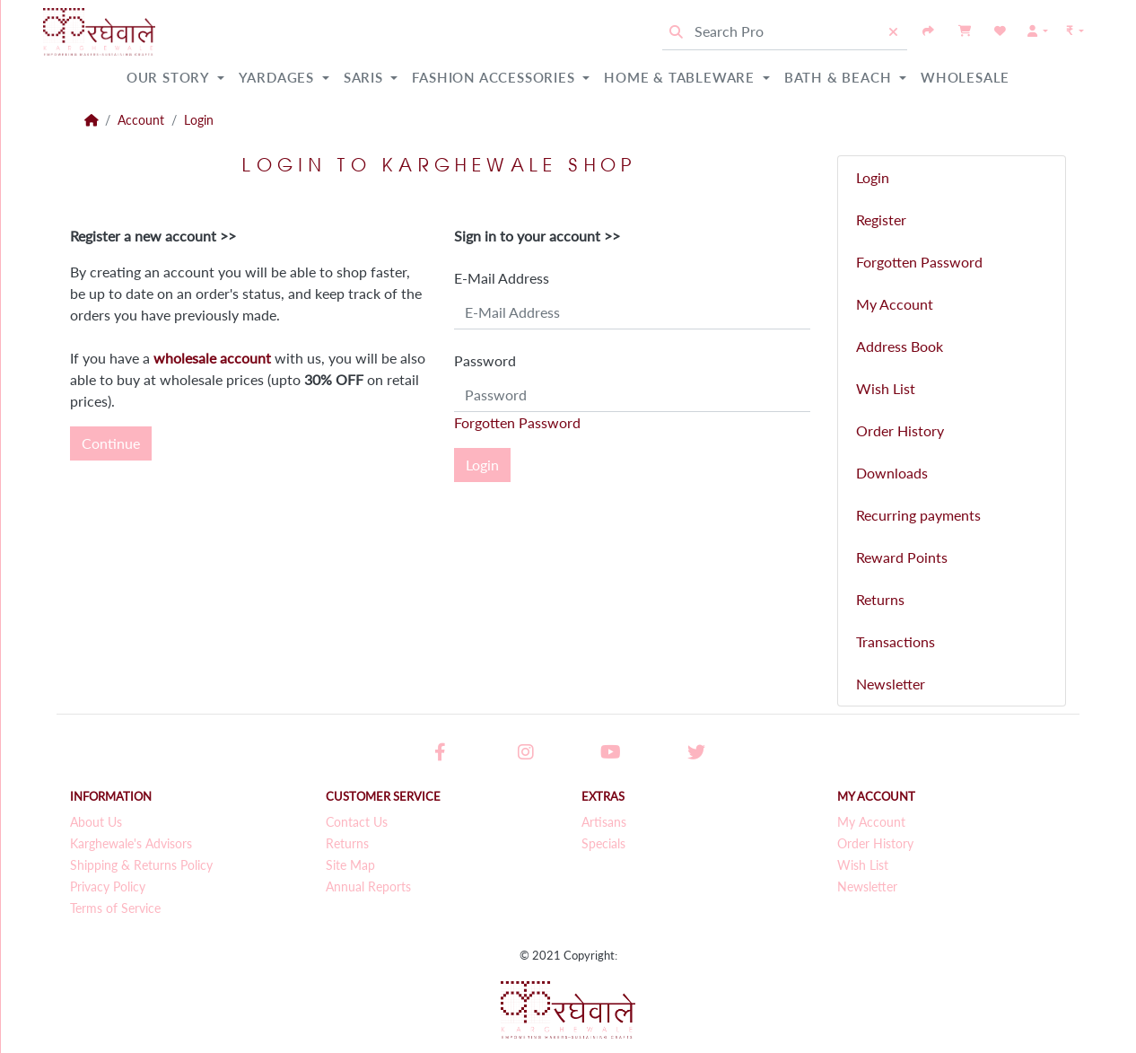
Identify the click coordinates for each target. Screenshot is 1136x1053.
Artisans (603, 822)
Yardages (279, 77)
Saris (366, 77)
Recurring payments (918, 514)
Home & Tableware (681, 77)
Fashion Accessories (495, 77)
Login (199, 120)
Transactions (895, 641)
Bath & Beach (840, 77)
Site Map (350, 865)
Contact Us (357, 822)
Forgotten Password (517, 422)
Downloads (892, 472)
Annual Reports (368, 887)
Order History (900, 430)
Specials (603, 844)
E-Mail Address (501, 277)
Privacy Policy (107, 887)
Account (141, 120)
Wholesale (965, 77)
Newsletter (890, 683)
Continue (111, 443)
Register (881, 219)
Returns (880, 599)
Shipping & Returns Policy (141, 865)
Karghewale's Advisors (131, 844)
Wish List (885, 388)
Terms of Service (115, 908)
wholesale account (212, 357)
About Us (96, 822)
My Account (894, 303)
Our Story (170, 77)
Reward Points (902, 557)
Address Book (899, 346)
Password (485, 360)
